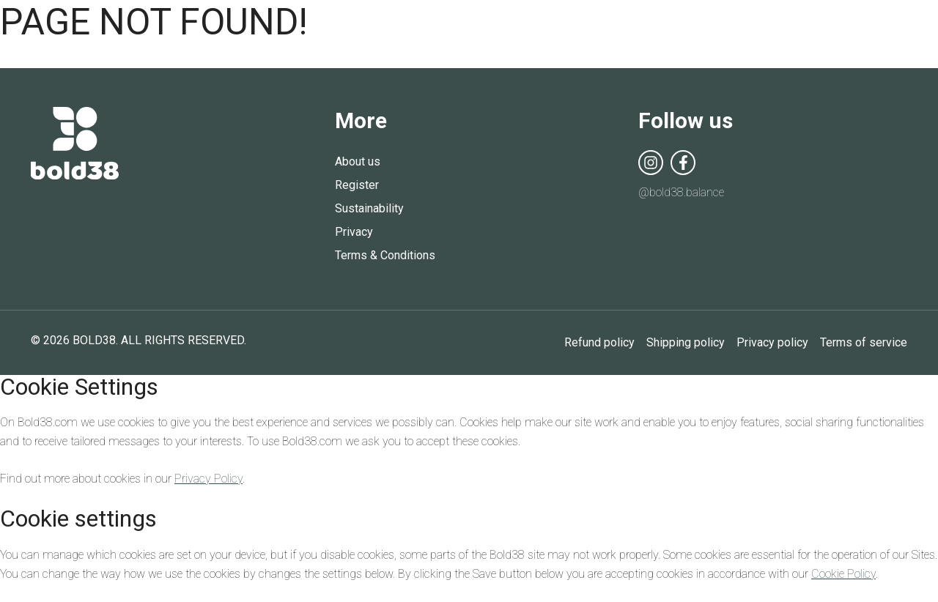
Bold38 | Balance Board (469, 28)
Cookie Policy (843, 574)
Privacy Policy (208, 479)
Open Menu (898, 29)
